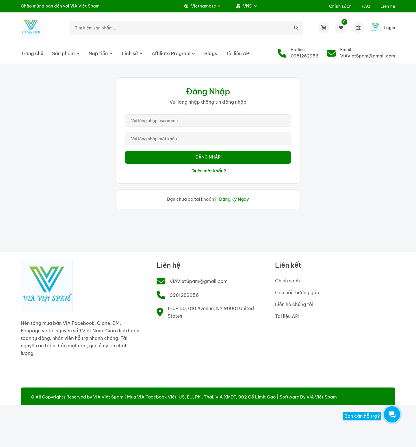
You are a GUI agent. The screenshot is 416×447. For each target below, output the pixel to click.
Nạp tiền (98, 53)
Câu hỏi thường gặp (297, 292)
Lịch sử (130, 53)
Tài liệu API (238, 53)
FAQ (366, 6)
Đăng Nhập (208, 157)
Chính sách (340, 6)
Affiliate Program (171, 53)
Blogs (210, 53)
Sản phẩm (63, 53)
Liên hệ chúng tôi (294, 304)
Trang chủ (32, 53)
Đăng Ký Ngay (234, 199)
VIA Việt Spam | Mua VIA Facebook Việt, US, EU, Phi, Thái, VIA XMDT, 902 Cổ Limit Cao (184, 397)
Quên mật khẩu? (209, 171)
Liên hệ (387, 6)
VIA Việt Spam (322, 397)
